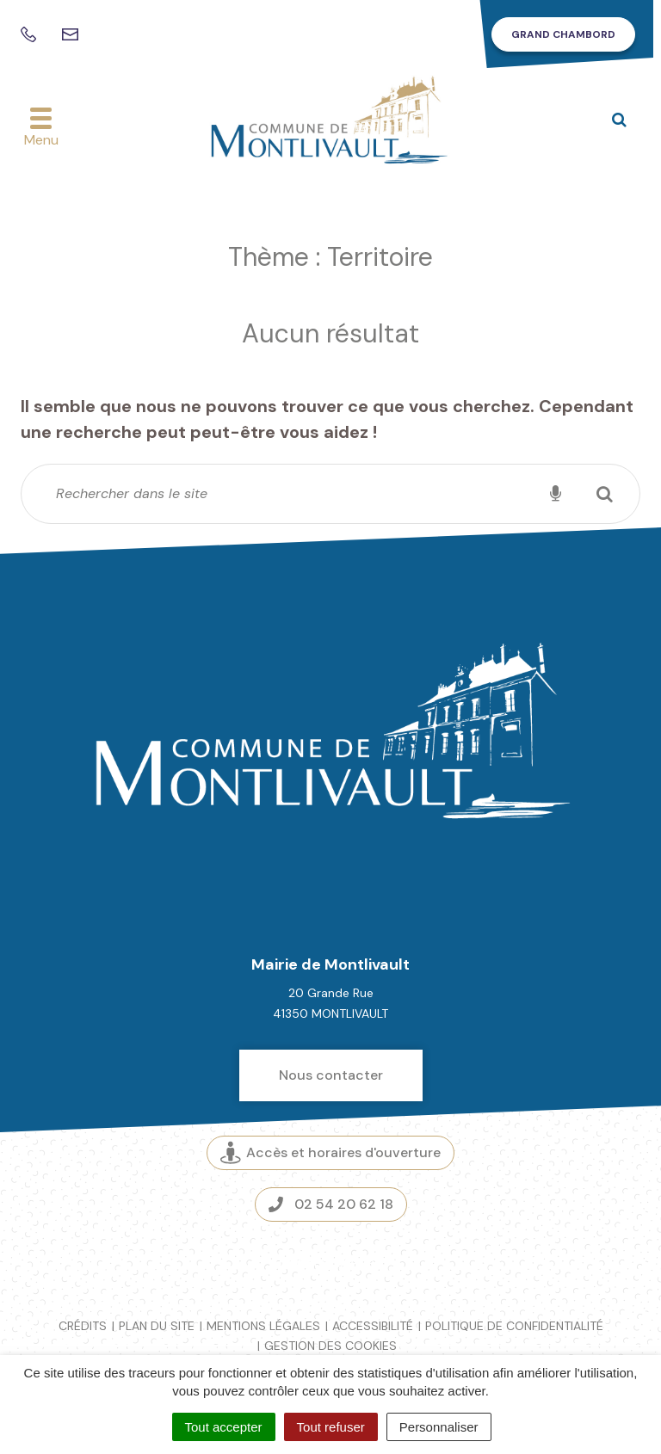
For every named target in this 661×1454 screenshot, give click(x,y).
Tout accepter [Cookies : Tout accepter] (224, 1427)
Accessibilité (372, 1326)
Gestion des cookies (330, 1345)
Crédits (83, 1326)
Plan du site (157, 1326)
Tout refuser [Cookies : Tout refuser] (331, 1427)
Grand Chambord (563, 34)
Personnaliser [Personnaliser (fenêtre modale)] (439, 1427)
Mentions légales (263, 1326)
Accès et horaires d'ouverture (330, 1153)
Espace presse (331, 1262)
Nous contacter (331, 1075)
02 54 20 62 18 (331, 1204)
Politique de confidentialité (514, 1326)
